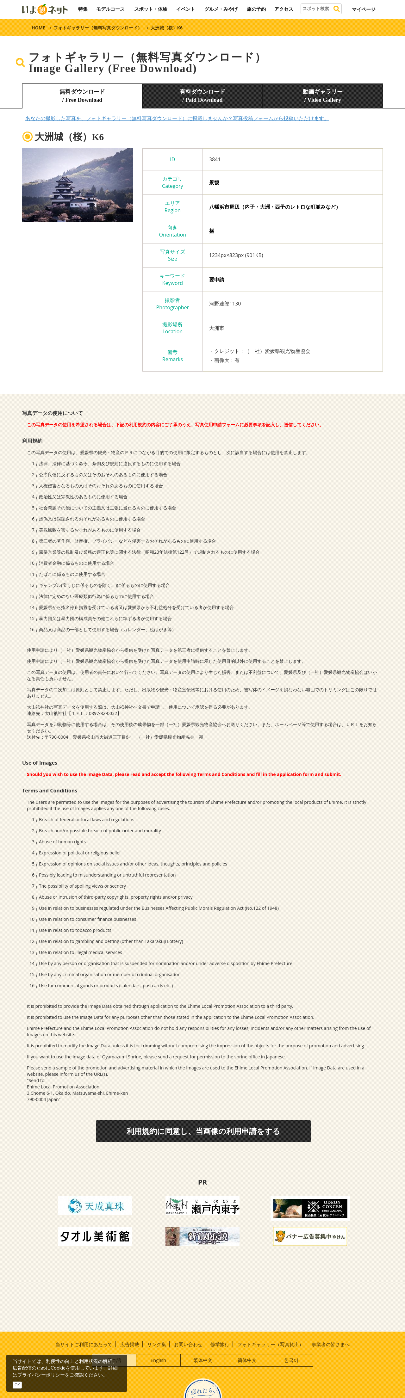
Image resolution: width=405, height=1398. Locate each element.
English (158, 1360)
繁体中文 (202, 1360)
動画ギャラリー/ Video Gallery (323, 96)
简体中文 (247, 1360)
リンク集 (156, 1344)
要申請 (216, 279)
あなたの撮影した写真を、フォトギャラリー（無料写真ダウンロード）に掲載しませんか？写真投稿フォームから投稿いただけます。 (177, 118)
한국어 (291, 1360)
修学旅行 (219, 1344)
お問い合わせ (188, 1344)
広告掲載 (129, 1344)
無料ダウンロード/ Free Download (82, 96)
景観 (214, 182)
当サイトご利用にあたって (83, 1344)
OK (17, 1385)
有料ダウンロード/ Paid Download (202, 96)
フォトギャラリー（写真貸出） (270, 1344)
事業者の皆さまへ (331, 1344)
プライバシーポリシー (41, 1374)
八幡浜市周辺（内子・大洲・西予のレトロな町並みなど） (275, 206)
